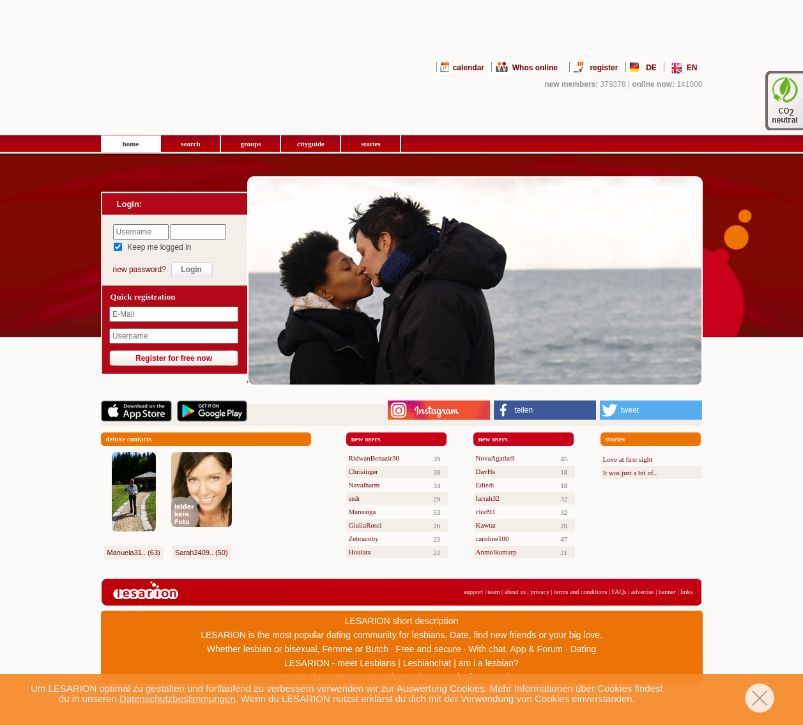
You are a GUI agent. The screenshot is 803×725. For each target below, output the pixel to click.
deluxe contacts (129, 439)
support (473, 591)
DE (651, 67)
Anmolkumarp (496, 552)
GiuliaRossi (365, 525)
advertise (642, 591)
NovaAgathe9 (495, 458)
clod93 (485, 511)
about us (515, 591)
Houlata (360, 552)
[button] (545, 410)
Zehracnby (364, 538)
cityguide (311, 144)
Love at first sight (628, 459)
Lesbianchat (427, 663)
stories (371, 144)
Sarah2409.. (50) (201, 552)
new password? (139, 269)
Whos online (535, 67)
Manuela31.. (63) (133, 552)
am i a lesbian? (489, 663)
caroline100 (492, 538)
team (493, 591)
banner (667, 591)
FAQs (619, 591)
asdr (354, 498)
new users (366, 439)
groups (250, 144)
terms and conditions (580, 591)
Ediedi (485, 485)
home (131, 144)
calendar (468, 67)
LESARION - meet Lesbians (339, 663)
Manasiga (362, 511)
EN (692, 67)
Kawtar (486, 525)
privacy (539, 591)
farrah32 (488, 498)
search (190, 144)
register (604, 67)
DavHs (486, 471)
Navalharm (364, 485)
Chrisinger (363, 471)
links (686, 591)
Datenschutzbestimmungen (177, 698)
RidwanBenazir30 (374, 458)
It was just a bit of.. (630, 473)
